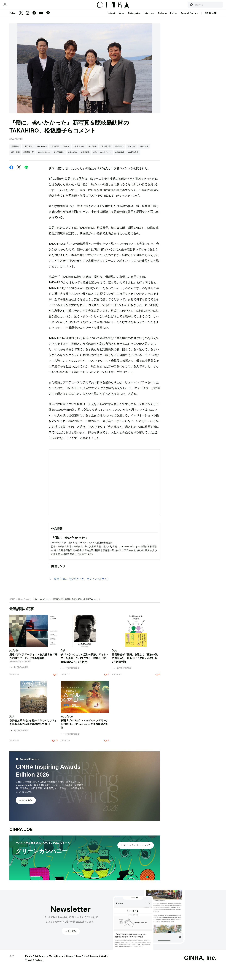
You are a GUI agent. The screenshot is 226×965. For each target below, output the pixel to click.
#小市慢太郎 (105, 150)
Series (173, 16)
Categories (134, 16)
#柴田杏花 (119, 150)
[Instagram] (27, 16)
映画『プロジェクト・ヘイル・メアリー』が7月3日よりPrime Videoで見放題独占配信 (84, 727)
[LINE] (48, 16)
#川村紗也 (72, 155)
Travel (28, 963)
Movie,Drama (23, 602)
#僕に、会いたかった (102, 155)
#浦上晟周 (15, 155)
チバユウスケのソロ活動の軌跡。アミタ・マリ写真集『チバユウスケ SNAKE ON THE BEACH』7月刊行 (84, 661)
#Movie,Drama (44, 155)
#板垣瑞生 (144, 150)
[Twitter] (21, 16)
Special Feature (189, 16)
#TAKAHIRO (41, 150)
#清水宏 (66, 150)
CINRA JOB (211, 16)
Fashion (39, 963)
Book (78, 959)
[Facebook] (34, 16)
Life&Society (91, 959)
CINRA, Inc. (200, 961)
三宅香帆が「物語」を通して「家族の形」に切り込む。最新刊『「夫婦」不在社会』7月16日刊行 (136, 661)
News (121, 16)
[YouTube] (41, 16)
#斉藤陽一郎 (29, 155)
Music (28, 959)
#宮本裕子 (55, 150)
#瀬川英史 (85, 155)
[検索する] (180, 6)
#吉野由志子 (133, 155)
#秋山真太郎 (79, 150)
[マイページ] (16, 6)
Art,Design (40, 959)
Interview (149, 16)
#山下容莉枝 (59, 155)
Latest (111, 16)
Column (162, 16)
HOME (12, 602)
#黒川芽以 (15, 150)
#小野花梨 (28, 150)
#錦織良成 (119, 155)
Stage (69, 959)
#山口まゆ (131, 150)
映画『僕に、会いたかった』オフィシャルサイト (81, 582)
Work (103, 959)
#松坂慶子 (92, 150)
